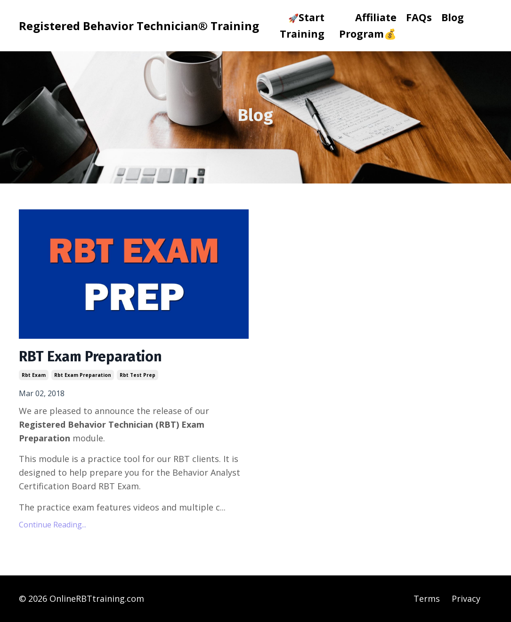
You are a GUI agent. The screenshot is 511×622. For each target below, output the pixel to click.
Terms (427, 598)
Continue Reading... (52, 524)
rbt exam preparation (82, 375)
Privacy (466, 598)
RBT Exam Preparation (90, 356)
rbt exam (34, 375)
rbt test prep (137, 375)
